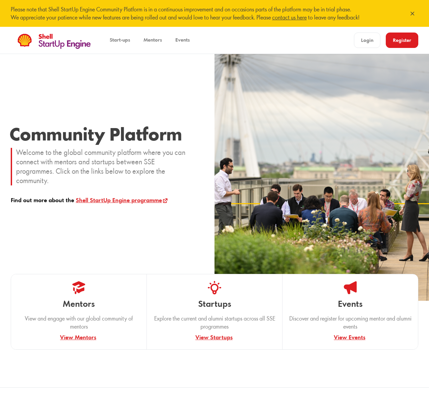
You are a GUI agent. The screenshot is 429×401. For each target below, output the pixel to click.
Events (182, 40)
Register (402, 40)
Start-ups (120, 40)
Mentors (152, 40)
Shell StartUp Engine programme (122, 200)
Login (367, 40)
